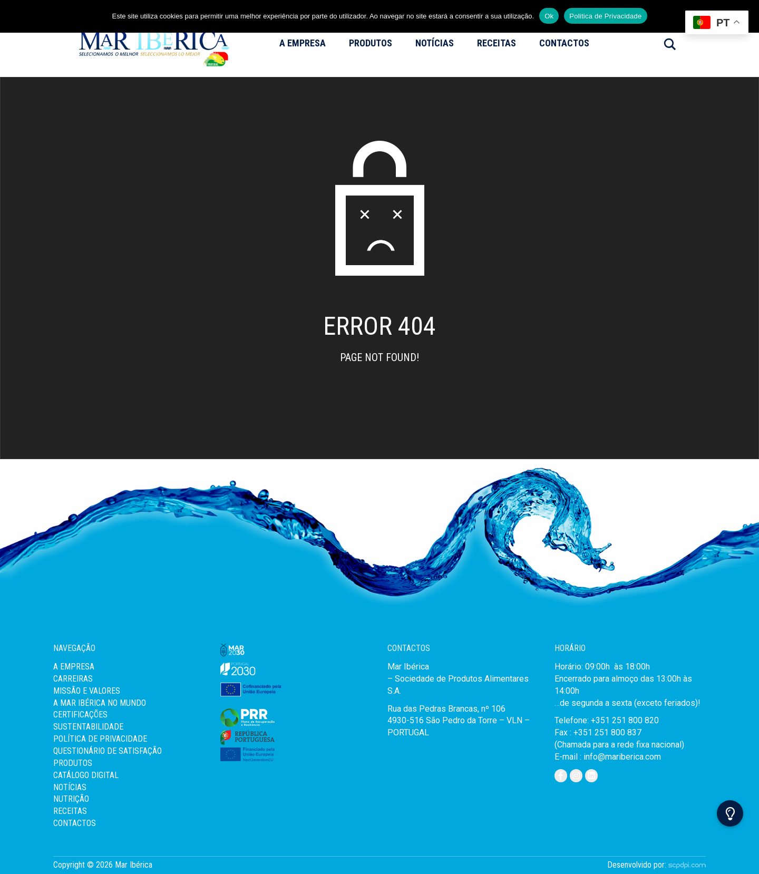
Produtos (370, 42)
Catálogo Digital (86, 775)
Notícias (434, 42)
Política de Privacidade (100, 739)
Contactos (564, 42)
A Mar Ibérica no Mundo (99, 703)
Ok (548, 16)
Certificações (80, 715)
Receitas (496, 42)
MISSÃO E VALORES (86, 691)
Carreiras (73, 679)
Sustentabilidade (88, 727)
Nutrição (71, 799)
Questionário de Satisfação (107, 751)
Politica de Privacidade (605, 16)
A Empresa (302, 42)
